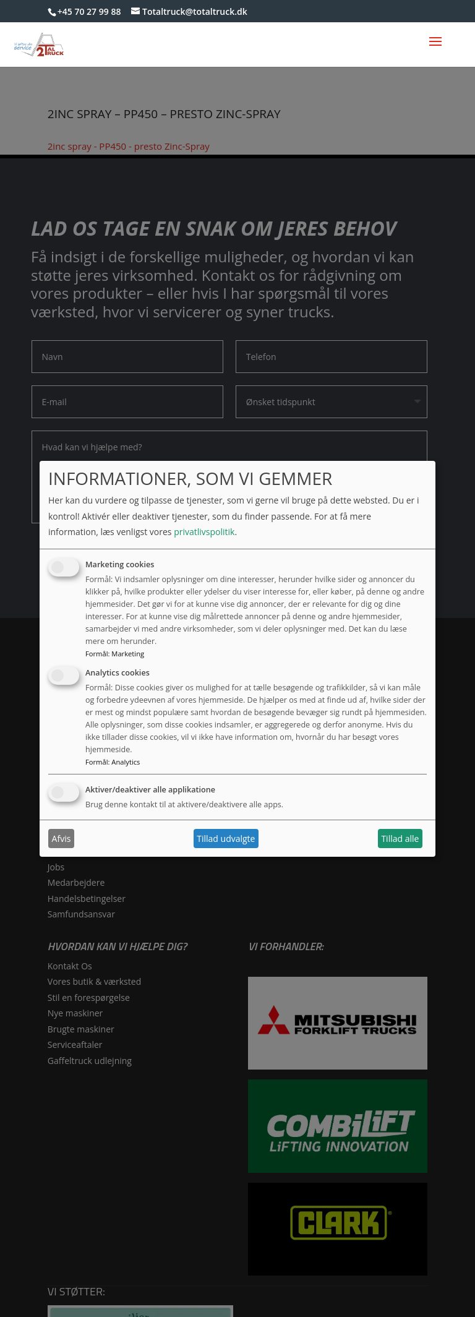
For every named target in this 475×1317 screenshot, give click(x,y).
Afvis (61, 838)
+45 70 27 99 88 (89, 11)
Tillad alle (400, 838)
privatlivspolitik (204, 532)
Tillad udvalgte (226, 838)
